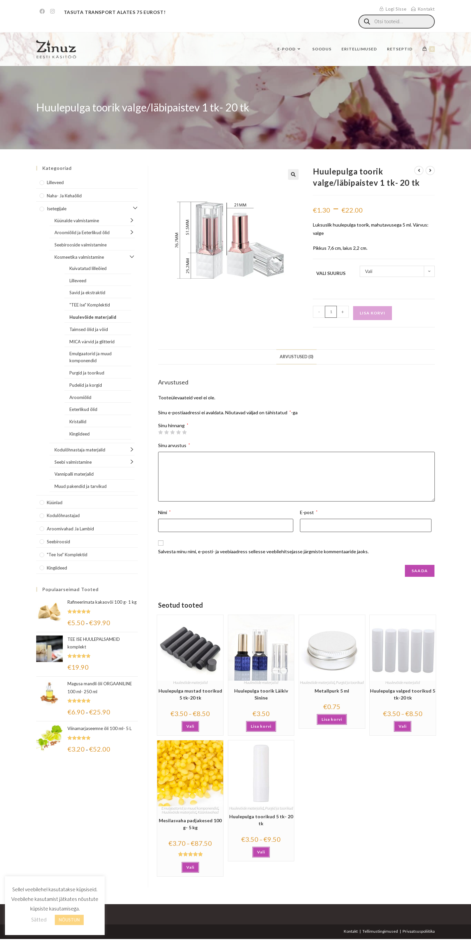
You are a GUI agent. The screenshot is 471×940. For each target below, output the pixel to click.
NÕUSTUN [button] (69, 919)
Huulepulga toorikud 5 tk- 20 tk (261, 820)
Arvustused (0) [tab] (296, 356)
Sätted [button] (39, 919)
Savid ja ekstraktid (87, 292)
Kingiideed (79, 433)
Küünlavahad (208, 812)
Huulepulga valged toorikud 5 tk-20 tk (402, 694)
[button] (293, 174)
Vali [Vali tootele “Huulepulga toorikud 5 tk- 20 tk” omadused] (261, 851)
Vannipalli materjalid (74, 474)
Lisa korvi (372, 312)
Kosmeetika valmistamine (79, 257)
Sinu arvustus (174, 445)
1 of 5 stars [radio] (160, 432)
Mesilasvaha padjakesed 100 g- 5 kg (190, 824)
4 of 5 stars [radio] (178, 432)
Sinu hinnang (173, 425)
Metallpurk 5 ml (332, 691)
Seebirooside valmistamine (80, 244)
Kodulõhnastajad (63, 515)
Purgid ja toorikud (350, 682)
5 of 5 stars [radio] (184, 432)
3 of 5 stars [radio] (172, 432)
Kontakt (351, 931)
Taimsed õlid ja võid (88, 329)
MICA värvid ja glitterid (92, 341)
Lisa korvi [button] (261, 726)
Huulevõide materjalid (190, 682)
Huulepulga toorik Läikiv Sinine (261, 694)
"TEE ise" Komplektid (89, 304)
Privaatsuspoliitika (419, 931)
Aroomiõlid (80, 397)
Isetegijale (56, 208)
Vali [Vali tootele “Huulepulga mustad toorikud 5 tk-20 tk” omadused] (190, 726)
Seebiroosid (58, 541)
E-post (309, 512)
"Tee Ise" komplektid (67, 554)
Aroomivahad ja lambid (70, 528)
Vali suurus (330, 273)
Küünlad (54, 502)
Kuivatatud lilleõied (88, 268)
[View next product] (430, 170)
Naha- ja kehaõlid (64, 195)
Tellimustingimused (380, 931)
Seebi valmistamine (73, 462)
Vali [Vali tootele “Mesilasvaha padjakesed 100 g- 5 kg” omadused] (190, 867)
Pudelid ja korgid (85, 385)
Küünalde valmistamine (76, 220)
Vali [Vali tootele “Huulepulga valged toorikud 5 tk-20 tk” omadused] (403, 726)
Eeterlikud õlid (83, 409)
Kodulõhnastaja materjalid (79, 449)
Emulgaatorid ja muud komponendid (189, 808)
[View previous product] (419, 170)
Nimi (164, 512)
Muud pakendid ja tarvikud (80, 486)
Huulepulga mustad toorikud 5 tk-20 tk (190, 694)
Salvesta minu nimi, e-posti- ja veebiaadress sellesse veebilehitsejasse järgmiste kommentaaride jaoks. (263, 551)
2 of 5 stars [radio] (166, 432)
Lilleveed (55, 182)
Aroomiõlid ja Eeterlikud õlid (82, 232)
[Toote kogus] (331, 312)
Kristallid (77, 421)
